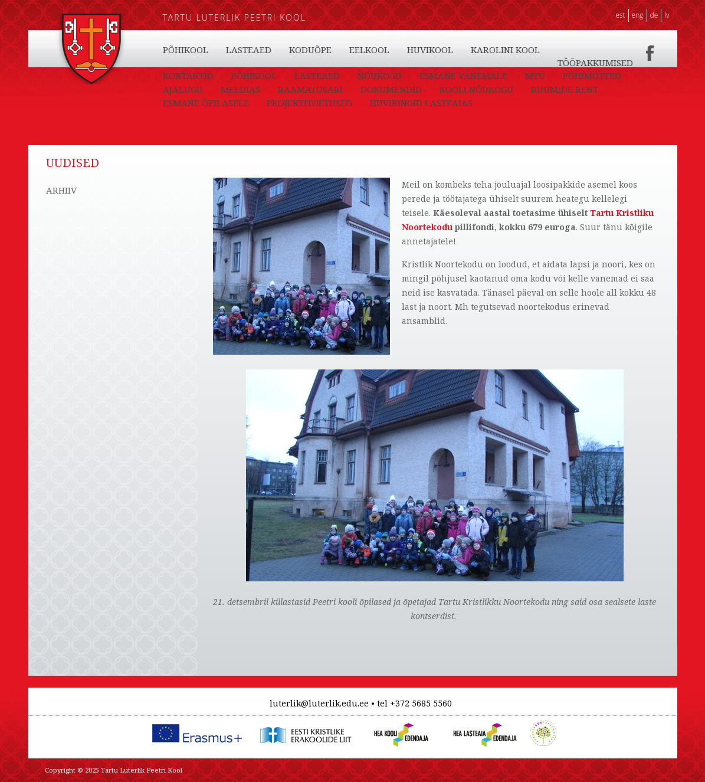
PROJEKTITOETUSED (309, 103)
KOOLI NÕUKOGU (476, 89)
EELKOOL (369, 49)
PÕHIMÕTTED (592, 75)
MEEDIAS (240, 89)
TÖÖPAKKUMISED (595, 62)
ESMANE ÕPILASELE (206, 103)
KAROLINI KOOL (505, 49)
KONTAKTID (188, 75)
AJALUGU (183, 89)
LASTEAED (248, 49)
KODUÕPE (310, 49)
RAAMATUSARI (310, 89)
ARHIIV (61, 190)
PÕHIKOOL (185, 49)
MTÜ (535, 75)
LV (666, 15)
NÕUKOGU (380, 75)
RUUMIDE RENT (564, 89)
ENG (638, 15)
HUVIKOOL (430, 49)
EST (620, 15)
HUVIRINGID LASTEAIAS (421, 103)
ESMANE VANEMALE (463, 75)
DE (654, 15)
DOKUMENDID (391, 89)
